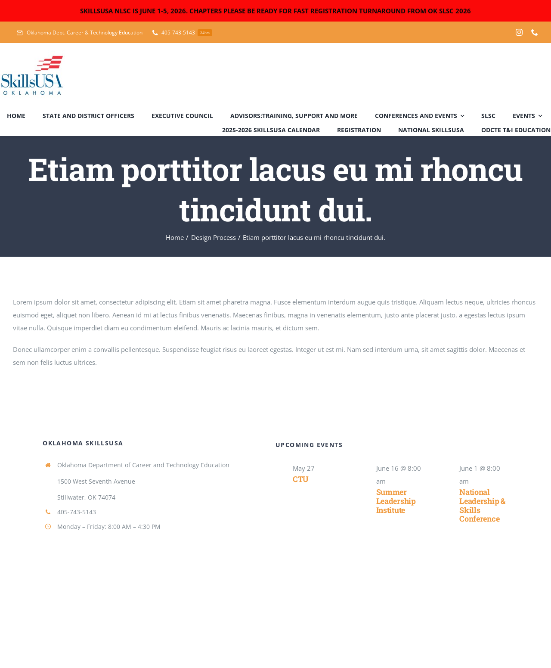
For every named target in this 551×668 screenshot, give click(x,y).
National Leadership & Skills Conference (482, 505)
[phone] (534, 32)
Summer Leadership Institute (396, 501)
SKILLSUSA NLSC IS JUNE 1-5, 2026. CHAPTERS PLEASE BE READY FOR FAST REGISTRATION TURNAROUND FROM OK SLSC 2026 (275, 10)
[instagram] (519, 32)
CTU (301, 479)
